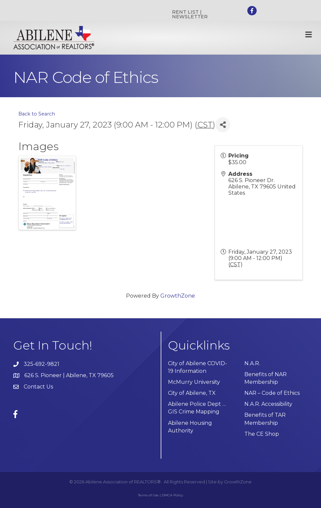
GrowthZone (177, 296)
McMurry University (194, 382)
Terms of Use (148, 495)
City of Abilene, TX (192, 393)
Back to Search (36, 114)
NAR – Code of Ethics (272, 393)
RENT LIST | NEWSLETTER (190, 14)
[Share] (222, 124)
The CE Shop (261, 434)
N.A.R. (252, 363)
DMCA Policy (172, 495)
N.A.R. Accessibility (269, 404)
